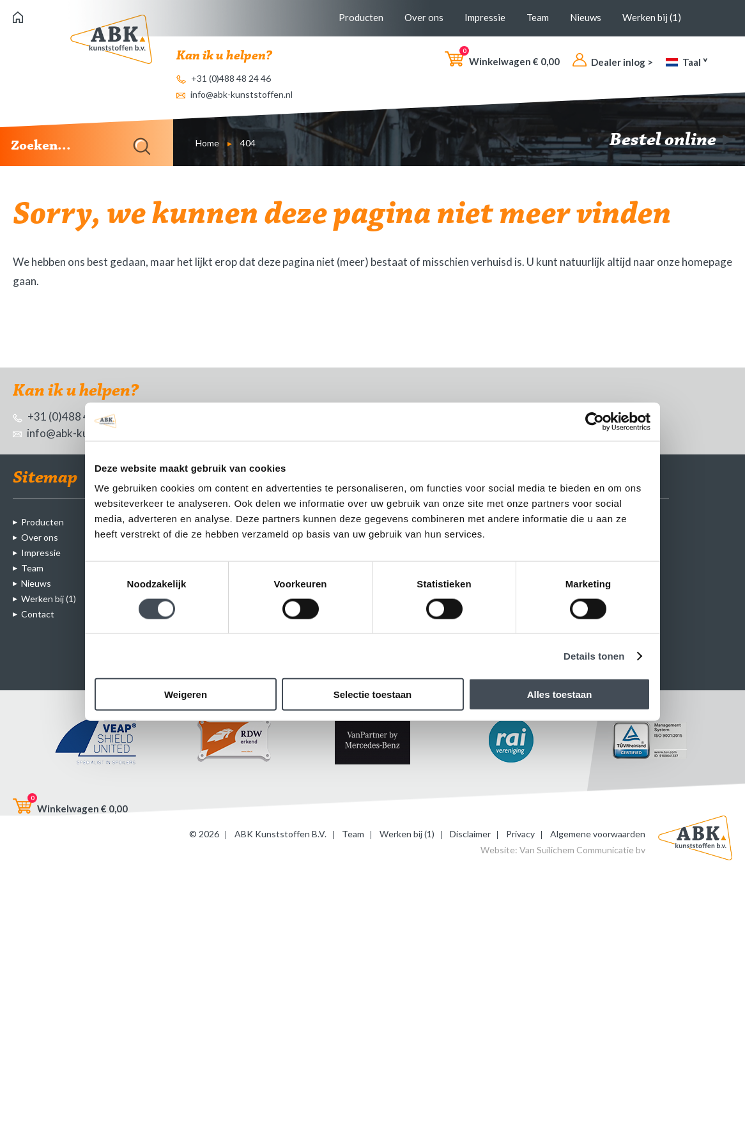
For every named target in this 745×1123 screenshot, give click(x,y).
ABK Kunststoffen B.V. (280, 833)
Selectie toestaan (373, 694)
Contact (37, 613)
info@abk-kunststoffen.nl (234, 94)
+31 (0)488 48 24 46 (223, 78)
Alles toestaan (559, 694)
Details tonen (594, 655)
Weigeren (185, 694)
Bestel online (671, 140)
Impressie (485, 17)
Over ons (423, 17)
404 (248, 142)
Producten (361, 17)
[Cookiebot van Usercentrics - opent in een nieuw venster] (594, 421)
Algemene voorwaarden (597, 833)
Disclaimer (470, 833)
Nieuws (585, 17)
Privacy (520, 833)
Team (537, 17)
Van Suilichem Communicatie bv (582, 849)
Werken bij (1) (651, 17)
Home (207, 142)
